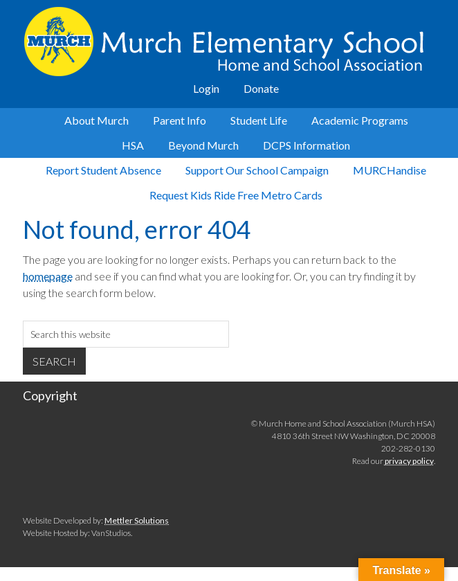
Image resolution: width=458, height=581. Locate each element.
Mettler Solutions (136, 520)
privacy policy (409, 461)
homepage (48, 276)
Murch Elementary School (229, 41)
